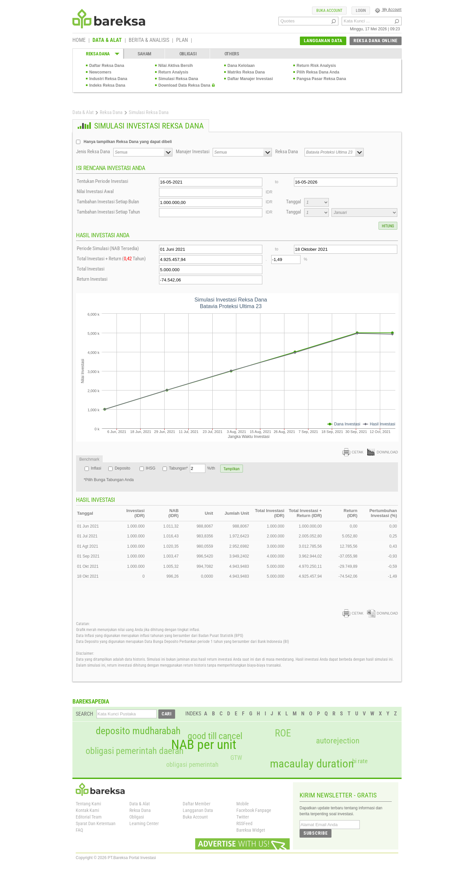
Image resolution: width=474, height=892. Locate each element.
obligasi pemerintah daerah (135, 751)
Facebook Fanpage (253, 810)
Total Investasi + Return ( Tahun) (111, 259)
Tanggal (293, 202)
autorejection (337, 740)
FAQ (79, 830)
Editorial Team (89, 817)
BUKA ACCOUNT (329, 10)
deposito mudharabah (138, 731)
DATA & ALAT (107, 40)
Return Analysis (173, 72)
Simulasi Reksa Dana (178, 78)
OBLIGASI (188, 53)
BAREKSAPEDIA (90, 701)
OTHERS (231, 53)
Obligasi (136, 817)
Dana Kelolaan (241, 65)
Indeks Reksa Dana (107, 85)
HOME (79, 40)
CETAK (352, 452)
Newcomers (100, 72)
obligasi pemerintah (192, 764)
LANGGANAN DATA (323, 40)
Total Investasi (90, 269)
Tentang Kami (88, 803)
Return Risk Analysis (316, 65)
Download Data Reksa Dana (184, 85)
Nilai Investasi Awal (95, 191)
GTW (236, 758)
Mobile (242, 803)
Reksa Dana (111, 112)
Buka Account (195, 817)
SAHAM (145, 53)
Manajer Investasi (192, 152)
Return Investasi (92, 279)
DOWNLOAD (382, 452)
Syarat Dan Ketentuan (96, 823)
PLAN (182, 40)
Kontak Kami (87, 810)
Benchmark (89, 459)
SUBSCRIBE (315, 833)
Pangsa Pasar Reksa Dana (321, 78)
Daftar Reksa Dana (106, 65)
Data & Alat (82, 112)
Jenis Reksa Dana (93, 152)
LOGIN (361, 10)
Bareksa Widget (250, 830)
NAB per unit (203, 744)
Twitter (242, 817)
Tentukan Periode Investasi (102, 181)
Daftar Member (196, 803)
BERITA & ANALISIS (149, 40)
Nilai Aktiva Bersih (175, 65)
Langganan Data (198, 810)
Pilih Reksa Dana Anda (318, 72)
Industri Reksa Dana (108, 78)
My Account (388, 9)
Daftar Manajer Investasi (250, 78)
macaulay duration (312, 763)
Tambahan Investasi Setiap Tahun (108, 212)
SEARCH (84, 714)
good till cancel (215, 736)
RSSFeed (244, 823)
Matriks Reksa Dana (246, 72)
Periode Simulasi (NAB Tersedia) (108, 248)
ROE (283, 733)
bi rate (360, 761)
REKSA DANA (98, 53)
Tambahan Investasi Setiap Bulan (108, 202)
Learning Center (144, 823)
